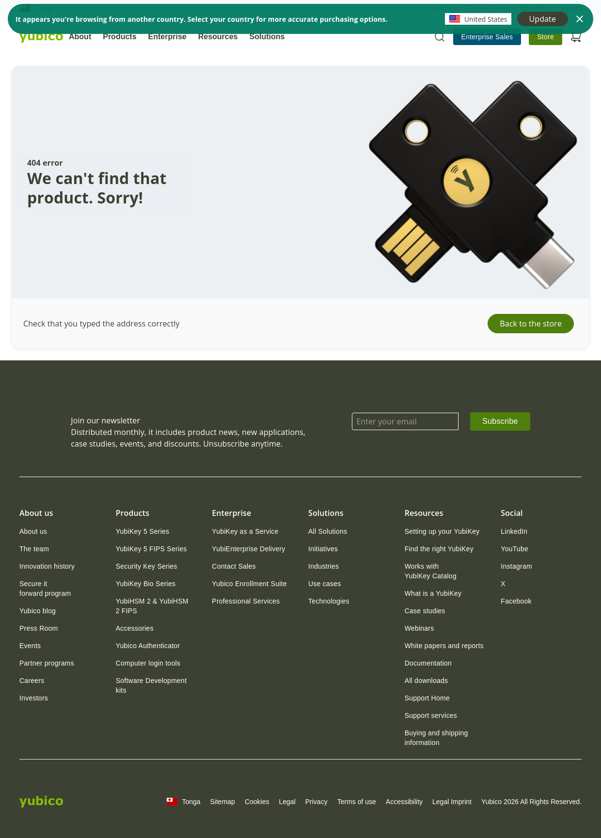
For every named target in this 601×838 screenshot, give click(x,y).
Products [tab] (119, 36)
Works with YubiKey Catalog (431, 571)
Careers (32, 680)
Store (545, 37)
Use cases (324, 584)
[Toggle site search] (439, 37)
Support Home (427, 698)
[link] (487, 37)
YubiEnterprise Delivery (248, 549)
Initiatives (323, 549)
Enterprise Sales (487, 37)
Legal (287, 802)
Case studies (425, 611)
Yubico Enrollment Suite (249, 584)
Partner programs (46, 663)
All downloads (426, 680)
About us (33, 531)
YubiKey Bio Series (146, 584)
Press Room (38, 628)
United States (478, 19)
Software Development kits (151, 685)
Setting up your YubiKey (442, 531)
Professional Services (246, 601)
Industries (323, 566)
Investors (33, 698)
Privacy (316, 802)
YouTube (514, 549)
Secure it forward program (45, 588)
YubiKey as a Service (245, 531)
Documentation (428, 663)
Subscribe (500, 421)
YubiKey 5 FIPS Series (151, 549)
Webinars (419, 628)
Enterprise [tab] (167, 36)
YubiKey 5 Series (143, 531)
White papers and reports (444, 646)
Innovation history (47, 566)
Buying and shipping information (436, 737)
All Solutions (327, 531)
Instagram (516, 566)
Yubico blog (37, 611)
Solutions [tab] (267, 36)
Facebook (516, 601)
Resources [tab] (218, 36)
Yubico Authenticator (148, 646)
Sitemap (222, 802)
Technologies (328, 601)
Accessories (135, 628)
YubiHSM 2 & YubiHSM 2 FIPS (152, 606)
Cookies (257, 802)
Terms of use (356, 802)
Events (30, 646)
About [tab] (80, 36)
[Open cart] (576, 37)
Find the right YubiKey (439, 549)
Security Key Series (146, 566)
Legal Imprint (452, 802)
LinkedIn (514, 531)
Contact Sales (233, 566)
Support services (431, 715)
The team (34, 549)
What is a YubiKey (433, 593)
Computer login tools (148, 663)
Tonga (183, 801)
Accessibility (404, 802)
